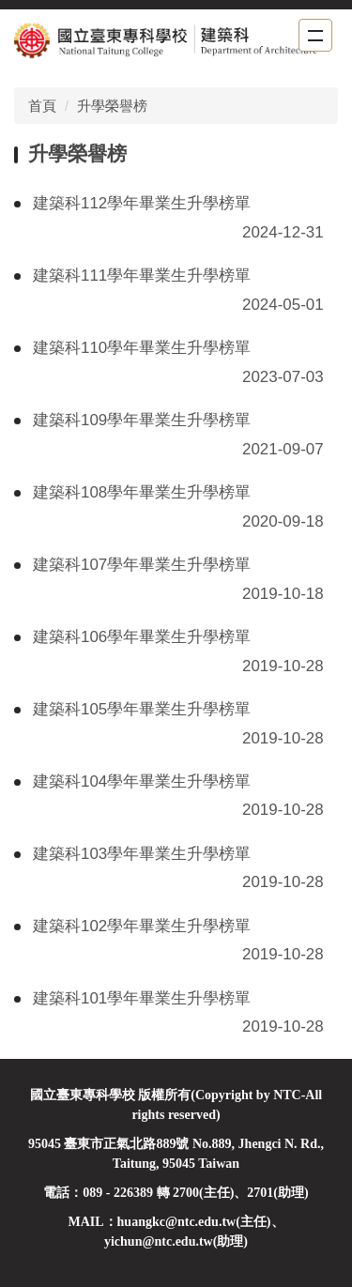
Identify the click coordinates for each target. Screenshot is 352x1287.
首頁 (42, 106)
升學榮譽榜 (112, 106)
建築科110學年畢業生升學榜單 (142, 348)
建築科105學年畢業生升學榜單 (142, 709)
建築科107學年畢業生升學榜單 (142, 565)
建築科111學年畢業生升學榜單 (142, 275)
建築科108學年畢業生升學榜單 (142, 492)
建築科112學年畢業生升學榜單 (142, 203)
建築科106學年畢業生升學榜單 (142, 637)
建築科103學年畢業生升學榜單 (142, 854)
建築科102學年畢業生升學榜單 (142, 926)
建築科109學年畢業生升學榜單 (142, 420)
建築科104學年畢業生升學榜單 (142, 781)
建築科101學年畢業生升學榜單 (142, 998)
